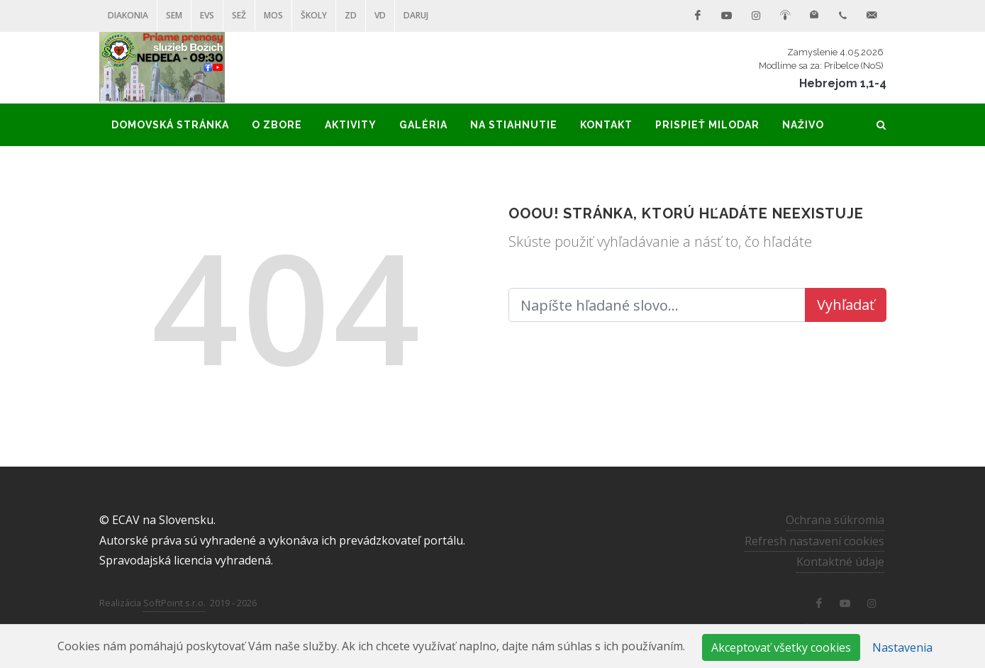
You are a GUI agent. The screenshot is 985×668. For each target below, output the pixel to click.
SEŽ (239, 15)
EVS (207, 15)
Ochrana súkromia (835, 520)
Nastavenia (902, 647)
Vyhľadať (845, 304)
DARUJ (416, 15)
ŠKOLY (314, 15)
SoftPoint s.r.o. (174, 602)
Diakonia (128, 15)
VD (380, 15)
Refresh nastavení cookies (814, 540)
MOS (273, 15)
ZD (351, 15)
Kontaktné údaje (840, 561)
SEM (174, 15)
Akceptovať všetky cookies (781, 647)
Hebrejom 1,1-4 (842, 83)
